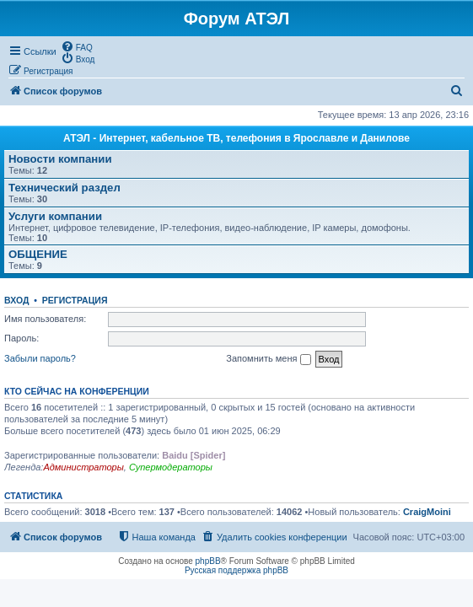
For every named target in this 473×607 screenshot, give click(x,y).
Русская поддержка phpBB (236, 570)
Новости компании (60, 159)
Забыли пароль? (40, 358)
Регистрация (75, 300)
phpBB (208, 561)
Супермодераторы (170, 467)
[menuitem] (77, 46)
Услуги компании (55, 216)
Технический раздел (64, 187)
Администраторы (83, 467)
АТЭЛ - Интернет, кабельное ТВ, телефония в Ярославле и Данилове (236, 138)
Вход (16, 300)
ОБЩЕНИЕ (37, 254)
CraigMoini (427, 512)
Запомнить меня (268, 359)
